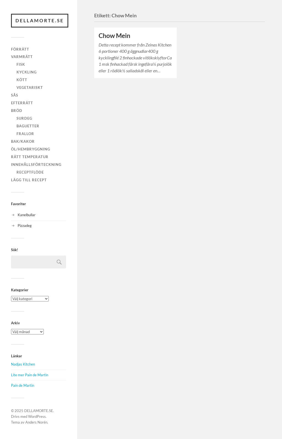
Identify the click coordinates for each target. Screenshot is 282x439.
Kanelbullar (27, 215)
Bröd (16, 110)
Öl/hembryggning (30, 149)
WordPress (37, 416)
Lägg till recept (29, 180)
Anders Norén (36, 422)
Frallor (25, 133)
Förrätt (20, 49)
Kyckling (27, 72)
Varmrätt (22, 56)
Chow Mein (114, 35)
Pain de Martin (22, 385)
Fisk (21, 64)
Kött (22, 80)
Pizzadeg (25, 225)
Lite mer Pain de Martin (29, 375)
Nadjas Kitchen (23, 364)
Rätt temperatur (29, 157)
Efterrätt (22, 103)
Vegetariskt (30, 87)
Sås (14, 95)
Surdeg (24, 118)
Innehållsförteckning (36, 164)
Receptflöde (30, 172)
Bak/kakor (23, 141)
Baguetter (28, 126)
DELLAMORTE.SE (39, 20)
